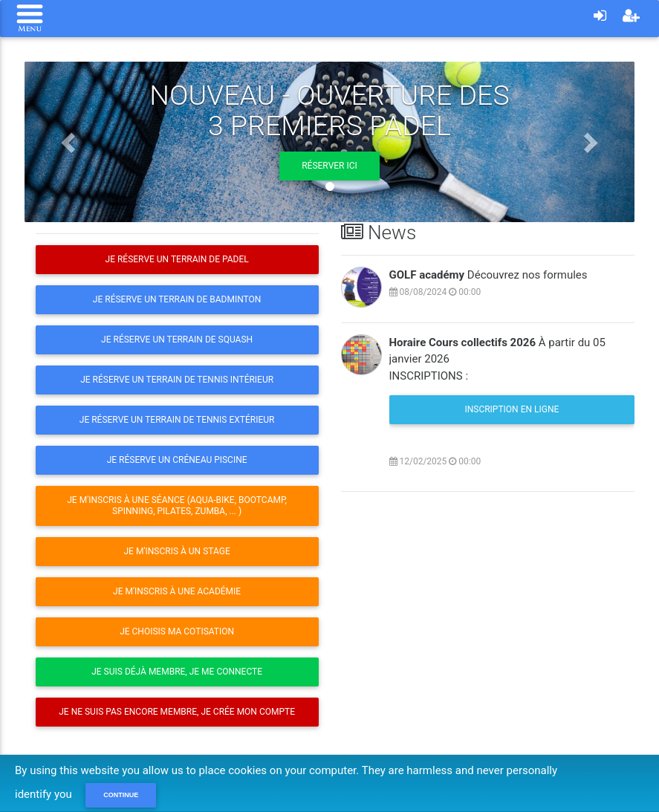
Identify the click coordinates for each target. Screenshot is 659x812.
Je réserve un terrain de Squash (177, 339)
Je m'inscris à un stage (177, 551)
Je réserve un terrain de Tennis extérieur (177, 420)
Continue (120, 795)
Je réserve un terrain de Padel (177, 259)
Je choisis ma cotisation (177, 631)
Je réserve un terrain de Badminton (177, 299)
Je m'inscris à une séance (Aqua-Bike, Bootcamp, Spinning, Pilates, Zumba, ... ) (177, 505)
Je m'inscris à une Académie (177, 591)
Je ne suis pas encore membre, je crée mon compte (177, 712)
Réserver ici (329, 165)
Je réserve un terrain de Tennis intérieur (176, 379)
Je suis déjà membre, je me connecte (176, 671)
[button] (70, 142)
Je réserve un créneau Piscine (177, 460)
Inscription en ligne (511, 409)
